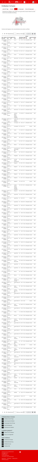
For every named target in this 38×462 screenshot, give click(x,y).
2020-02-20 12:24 (5, 120)
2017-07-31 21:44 (5, 88)
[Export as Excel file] (32, 34)
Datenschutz (14, 458)
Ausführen (29, 33)
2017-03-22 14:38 (5, 276)
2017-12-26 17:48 (5, 250)
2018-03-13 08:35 (5, 110)
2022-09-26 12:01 (5, 217)
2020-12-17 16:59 (5, 138)
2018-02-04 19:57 (5, 323)
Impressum (4, 458)
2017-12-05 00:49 (5, 48)
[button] (4, 2)
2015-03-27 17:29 (5, 309)
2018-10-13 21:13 (5, 81)
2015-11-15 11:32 (5, 199)
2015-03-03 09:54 (5, 123)
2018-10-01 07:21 (5, 95)
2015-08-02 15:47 (5, 400)
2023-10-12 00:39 (5, 167)
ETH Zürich (6, 459)
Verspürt (12, 9)
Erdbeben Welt (7, 446)
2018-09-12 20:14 (5, 40)
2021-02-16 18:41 (5, 206)
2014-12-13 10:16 (5, 127)
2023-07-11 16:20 (5, 386)
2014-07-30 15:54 (5, 327)
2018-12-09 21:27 (5, 195)
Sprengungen (21, 9)
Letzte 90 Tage (5, 9)
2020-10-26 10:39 (5, 202)
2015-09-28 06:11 (5, 224)
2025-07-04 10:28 (5, 149)
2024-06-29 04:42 (5, 305)
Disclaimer (9, 458)
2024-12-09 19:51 (5, 213)
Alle (16, 9)
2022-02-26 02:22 (5, 360)
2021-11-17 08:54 (5, 353)
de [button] (24, 2)
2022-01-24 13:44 (5, 254)
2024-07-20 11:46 (5, 287)
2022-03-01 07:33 (5, 164)
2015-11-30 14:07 (5, 182)
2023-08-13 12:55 (5, 114)
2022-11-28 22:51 (5, 232)
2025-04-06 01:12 (5, 375)
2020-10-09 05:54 (5, 171)
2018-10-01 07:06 (5, 92)
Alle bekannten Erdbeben (9, 427)
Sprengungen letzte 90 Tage (9, 423)
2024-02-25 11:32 (5, 160)
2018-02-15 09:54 (5, 77)
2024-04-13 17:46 (5, 221)
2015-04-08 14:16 (5, 367)
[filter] (2, 38)
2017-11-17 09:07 (5, 59)
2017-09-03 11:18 (5, 349)
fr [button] (28, 2)
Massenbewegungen (29, 9)
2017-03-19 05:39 (5, 312)
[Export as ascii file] (35, 34)
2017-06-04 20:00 (5, 371)
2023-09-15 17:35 (5, 356)
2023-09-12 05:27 (5, 364)
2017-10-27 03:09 (5, 99)
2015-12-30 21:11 (5, 265)
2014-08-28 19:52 (5, 378)
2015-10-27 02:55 (5, 153)
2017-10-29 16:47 (5, 44)
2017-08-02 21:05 (5, 243)
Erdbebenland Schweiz (8, 439)
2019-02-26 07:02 (5, 294)
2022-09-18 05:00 (5, 382)
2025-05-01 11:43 (5, 268)
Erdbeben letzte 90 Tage (8, 418)
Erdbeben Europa (7, 443)
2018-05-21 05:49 (5, 257)
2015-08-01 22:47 (5, 397)
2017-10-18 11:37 (5, 84)
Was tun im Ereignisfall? (8, 434)
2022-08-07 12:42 (5, 331)
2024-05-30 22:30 (5, 156)
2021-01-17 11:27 (5, 145)
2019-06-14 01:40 (5, 261)
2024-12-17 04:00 (5, 283)
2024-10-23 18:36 (5, 186)
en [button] (26, 2)
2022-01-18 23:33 (5, 210)
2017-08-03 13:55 (5, 55)
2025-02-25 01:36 (5, 175)
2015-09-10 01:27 (5, 301)
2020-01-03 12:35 (5, 342)
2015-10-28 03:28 (5, 404)
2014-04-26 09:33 (5, 393)
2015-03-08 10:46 (5, 345)
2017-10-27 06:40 (5, 66)
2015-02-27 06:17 (5, 338)
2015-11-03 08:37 (5, 239)
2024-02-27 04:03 (5, 178)
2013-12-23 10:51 (5, 246)
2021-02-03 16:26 (5, 290)
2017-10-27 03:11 (5, 106)
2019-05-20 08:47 (5, 134)
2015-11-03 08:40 (5, 228)
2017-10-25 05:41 (5, 103)
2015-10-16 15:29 (5, 389)
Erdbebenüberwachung (8, 441)
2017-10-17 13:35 (5, 51)
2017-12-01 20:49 (5, 70)
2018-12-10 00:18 (5, 191)
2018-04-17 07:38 (5, 298)
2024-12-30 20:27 (5, 279)
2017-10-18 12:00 (5, 62)
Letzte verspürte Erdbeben (9, 421)
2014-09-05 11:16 (5, 316)
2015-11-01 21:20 (5, 408)
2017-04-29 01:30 (5, 142)
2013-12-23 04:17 (5, 235)
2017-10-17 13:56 (5, 73)
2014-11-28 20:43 (5, 131)
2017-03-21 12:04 (5, 272)
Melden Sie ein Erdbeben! (9, 432)
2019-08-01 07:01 (5, 320)
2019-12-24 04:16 (5, 334)
